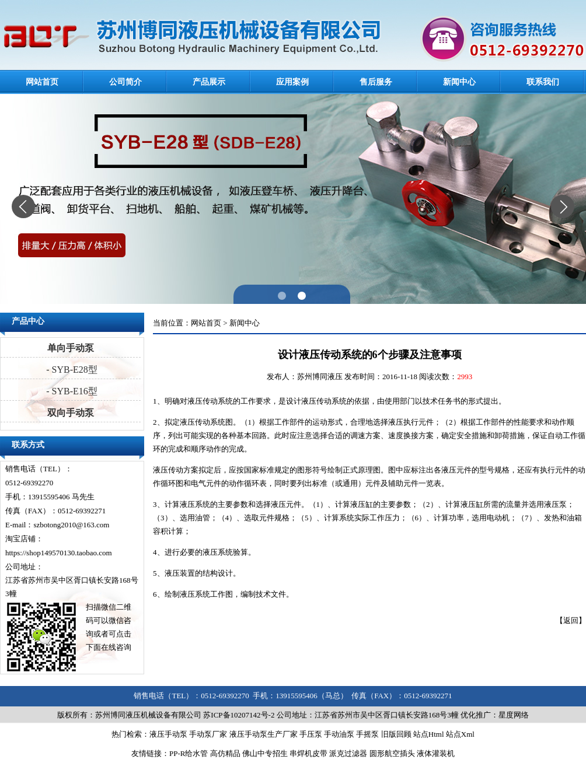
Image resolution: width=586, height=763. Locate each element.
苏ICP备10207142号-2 (238, 714)
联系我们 (542, 82)
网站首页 (42, 82)
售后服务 (376, 82)
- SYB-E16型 (70, 391)
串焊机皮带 (308, 753)
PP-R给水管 (188, 753)
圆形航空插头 (392, 753)
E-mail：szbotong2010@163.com (57, 524)
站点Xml (460, 734)
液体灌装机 (436, 753)
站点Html (428, 734)
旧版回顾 (396, 734)
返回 (570, 620)
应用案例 (292, 82)
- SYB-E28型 (70, 369)
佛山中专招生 (265, 753)
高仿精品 (225, 753)
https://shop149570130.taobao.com (58, 552)
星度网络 (513, 714)
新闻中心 (459, 82)
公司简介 (125, 82)
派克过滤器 (348, 753)
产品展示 (209, 82)
